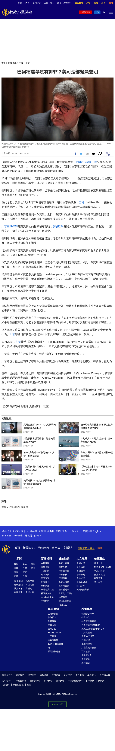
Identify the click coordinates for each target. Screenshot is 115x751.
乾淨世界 (48, 681)
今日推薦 (30, 585)
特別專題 (86, 609)
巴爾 (94, 161)
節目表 (56, 547)
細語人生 (63, 604)
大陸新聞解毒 (65, 601)
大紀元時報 (35, 681)
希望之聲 (60, 681)
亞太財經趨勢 (47, 597)
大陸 (16, 576)
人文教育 (82, 558)
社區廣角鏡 (46, 593)
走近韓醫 (98, 582)
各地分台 (37, 3)
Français (6, 535)
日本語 (28, 535)
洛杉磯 (33, 531)
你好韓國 (52, 621)
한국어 (37, 535)
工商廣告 (85, 662)
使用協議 (56, 675)
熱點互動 (63, 567)
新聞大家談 (64, 563)
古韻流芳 (81, 570)
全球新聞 (45, 563)
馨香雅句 (81, 574)
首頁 (3, 63)
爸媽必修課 (82, 582)
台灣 (25, 568)
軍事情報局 (64, 586)
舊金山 (65, 531)
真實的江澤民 (87, 636)
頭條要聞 (18, 581)
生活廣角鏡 (53, 613)
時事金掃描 (64, 570)
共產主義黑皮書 (88, 647)
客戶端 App (104, 675)
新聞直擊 (45, 578)
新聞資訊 (12, 63)
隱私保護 (44, 675)
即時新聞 (18, 585)
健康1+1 (98, 563)
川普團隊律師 (9, 226)
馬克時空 (63, 597)
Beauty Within (54, 632)
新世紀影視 (18, 685)
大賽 (27, 3)
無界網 (6, 685)
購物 (111, 3)
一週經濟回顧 (47, 589)
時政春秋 (63, 574)
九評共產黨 (86, 632)
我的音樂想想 (54, 651)
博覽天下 (18, 588)
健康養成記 (99, 574)
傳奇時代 (85, 617)
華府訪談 (45, 586)
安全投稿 (67, 675)
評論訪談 (64, 558)
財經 (25, 572)
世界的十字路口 (66, 593)
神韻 (20, 3)
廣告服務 (79, 675)
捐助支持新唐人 (86, 548)
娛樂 (33, 564)
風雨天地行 (86, 644)
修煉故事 (85, 659)
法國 (58, 531)
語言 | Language (64, 3)
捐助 (96, 3)
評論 (16, 572)
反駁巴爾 (58, 226)
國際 (16, 564)
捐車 (103, 3)
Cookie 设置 (57, 704)
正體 (46, 3)
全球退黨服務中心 (76, 681)
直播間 (67, 547)
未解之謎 (81, 563)
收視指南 (32, 675)
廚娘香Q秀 (53, 640)
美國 (21, 63)
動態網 (101, 681)
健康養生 (99, 558)
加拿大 (24, 531)
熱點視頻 (30, 581)
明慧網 (91, 681)
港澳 (25, 564)
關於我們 (20, 675)
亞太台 (75, 531)
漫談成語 (81, 578)
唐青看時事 (64, 589)
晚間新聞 (45, 574)
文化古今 (81, 586)
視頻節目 (43, 547)
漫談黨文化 (86, 655)
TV (98, 12)
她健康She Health (102, 567)
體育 (33, 568)
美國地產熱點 (83, 589)
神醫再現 (98, 578)
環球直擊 (45, 567)
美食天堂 (52, 625)
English (97, 531)
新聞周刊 (45, 582)
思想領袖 (63, 578)
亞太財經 (45, 601)
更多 (29, 685)
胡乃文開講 (99, 570)
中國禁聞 (45, 570)
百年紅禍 (85, 640)
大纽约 (16, 531)
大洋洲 (42, 531)
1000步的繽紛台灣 (55, 646)
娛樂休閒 (53, 609)
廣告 (88, 3)
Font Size (100, 153)
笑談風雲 (81, 567)
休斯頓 (50, 531)
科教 (25, 576)
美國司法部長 (83, 161)
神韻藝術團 (21, 681)
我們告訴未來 (87, 613)
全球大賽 (30, 592)
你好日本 (52, 617)
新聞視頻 (46, 558)
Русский (18, 535)
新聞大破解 (64, 582)
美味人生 (52, 628)
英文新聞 (79, 3)
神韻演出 (18, 592)
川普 (12, 334)
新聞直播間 (85, 12)
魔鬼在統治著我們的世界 (93, 628)
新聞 (19, 558)
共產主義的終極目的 (90, 625)
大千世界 (52, 636)
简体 (52, 3)
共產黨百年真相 (88, 621)
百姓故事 (85, 651)
